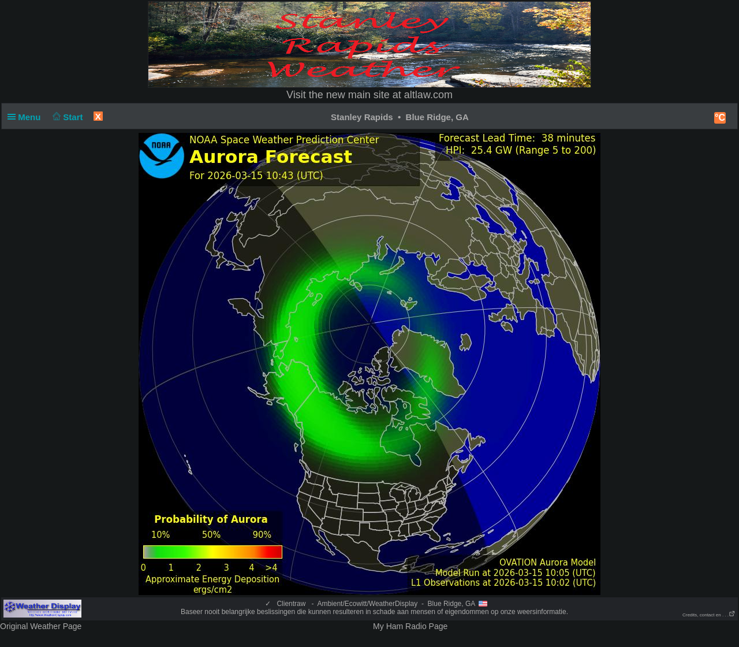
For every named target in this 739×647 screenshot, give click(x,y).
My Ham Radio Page (410, 626)
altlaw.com (428, 95)
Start (67, 117)
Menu (27, 117)
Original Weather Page (40, 626)
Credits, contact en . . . (709, 615)
